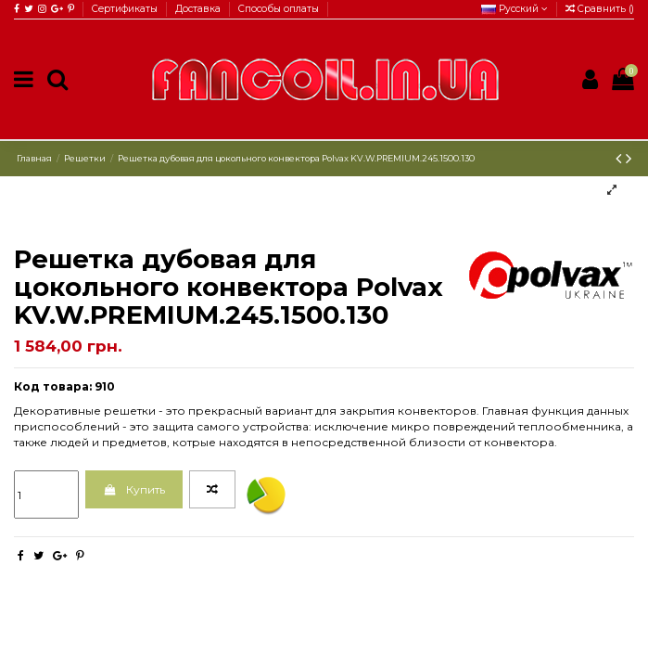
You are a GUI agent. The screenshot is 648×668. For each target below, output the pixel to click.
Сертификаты (126, 9)
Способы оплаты (278, 9)
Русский (514, 9)
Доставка (199, 9)
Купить (133, 489)
